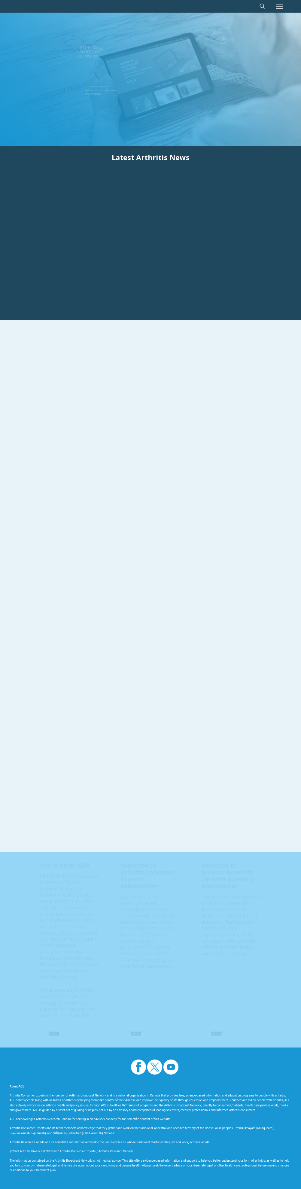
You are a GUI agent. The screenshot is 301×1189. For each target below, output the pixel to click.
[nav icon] (279, 6)
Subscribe (136, 1034)
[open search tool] (262, 6)
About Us (54, 1034)
